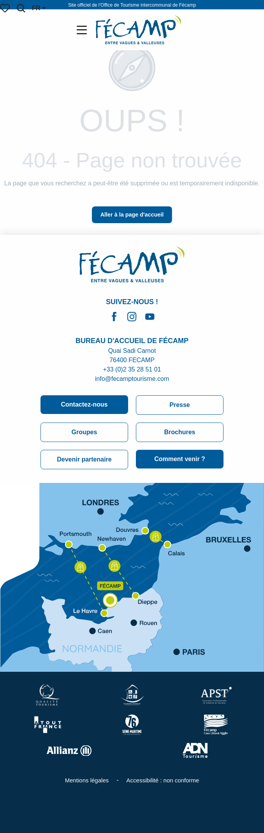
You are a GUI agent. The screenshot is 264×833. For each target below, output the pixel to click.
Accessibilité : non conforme (163, 780)
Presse (179, 405)
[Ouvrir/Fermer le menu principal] (83, 30)
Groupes (84, 432)
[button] (21, 8)
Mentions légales (87, 780)
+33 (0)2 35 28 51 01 (132, 369)
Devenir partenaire (84, 459)
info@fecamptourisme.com (132, 378)
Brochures (179, 432)
